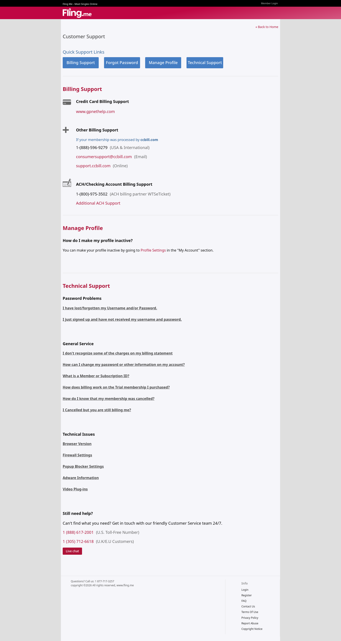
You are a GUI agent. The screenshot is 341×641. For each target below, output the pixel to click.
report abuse (249, 623)
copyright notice (252, 629)
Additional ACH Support (98, 203)
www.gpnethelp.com (95, 111)
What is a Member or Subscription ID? (96, 375)
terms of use (249, 612)
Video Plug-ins (75, 489)
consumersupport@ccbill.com (104, 156)
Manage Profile (163, 62)
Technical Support (205, 62)
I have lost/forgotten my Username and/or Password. (110, 308)
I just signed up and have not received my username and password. (122, 319)
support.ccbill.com (93, 165)
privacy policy (249, 618)
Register (246, 595)
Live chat (72, 551)
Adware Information (81, 477)
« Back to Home (266, 27)
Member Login (269, 3)
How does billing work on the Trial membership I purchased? (116, 387)
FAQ (244, 601)
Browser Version (77, 443)
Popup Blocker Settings (83, 466)
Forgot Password (122, 62)
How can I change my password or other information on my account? (124, 364)
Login (244, 590)
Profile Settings (153, 250)
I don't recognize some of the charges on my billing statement (118, 353)
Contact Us (248, 606)
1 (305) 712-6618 (78, 541)
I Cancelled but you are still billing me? (97, 409)
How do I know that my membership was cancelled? (108, 398)
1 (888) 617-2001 (78, 532)
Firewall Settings (77, 455)
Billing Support (80, 62)
